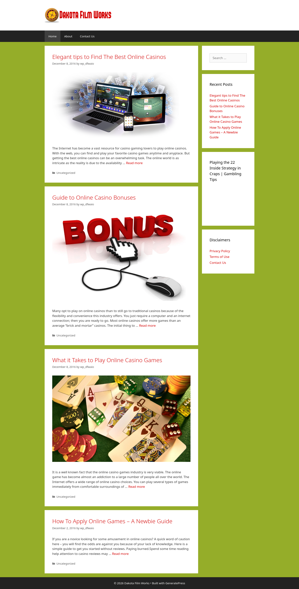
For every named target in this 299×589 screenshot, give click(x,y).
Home (52, 36)
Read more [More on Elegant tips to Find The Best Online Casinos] (134, 163)
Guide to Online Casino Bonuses (94, 197)
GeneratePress (175, 583)
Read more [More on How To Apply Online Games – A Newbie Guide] (120, 553)
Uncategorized (65, 173)
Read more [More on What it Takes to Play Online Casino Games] (136, 486)
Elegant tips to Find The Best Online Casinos (109, 57)
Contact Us (87, 36)
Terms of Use (219, 256)
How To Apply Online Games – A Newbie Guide (112, 521)
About (68, 36)
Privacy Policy (220, 251)
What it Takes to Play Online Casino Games (107, 360)
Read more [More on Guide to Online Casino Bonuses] (147, 325)
